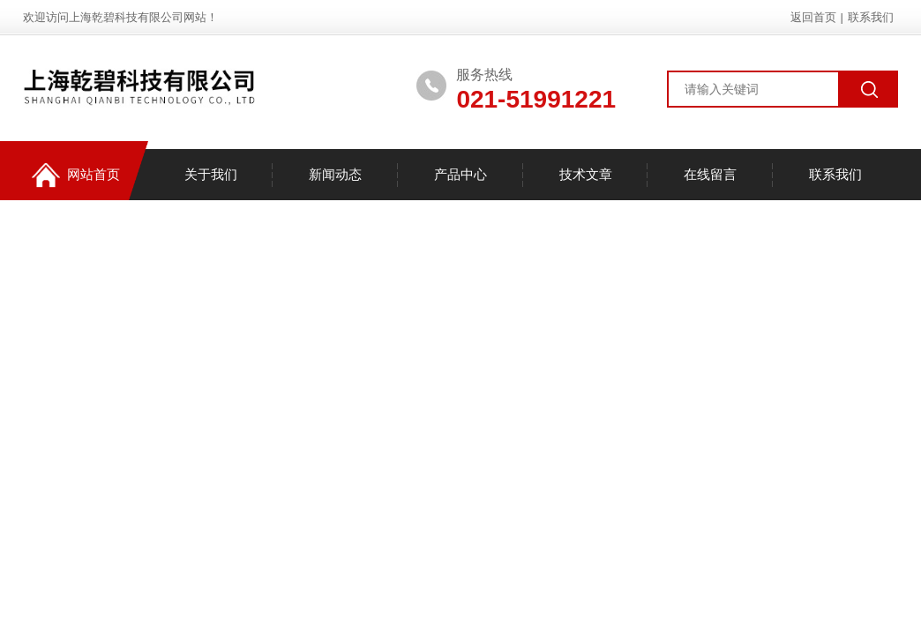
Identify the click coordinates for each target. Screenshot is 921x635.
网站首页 (76, 175)
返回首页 (813, 17)
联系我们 (871, 17)
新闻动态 (335, 174)
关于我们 (210, 174)
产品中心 (460, 174)
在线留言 (710, 174)
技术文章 (585, 174)
